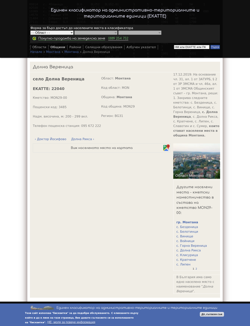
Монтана (53, 52)
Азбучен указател (141, 47)
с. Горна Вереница (191, 246)
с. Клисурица (187, 255)
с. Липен (183, 264)
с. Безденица (187, 227)
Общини (57, 47)
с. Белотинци (187, 231)
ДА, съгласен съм (212, 314)
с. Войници (185, 241)
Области (39, 47)
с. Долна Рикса (188, 250)
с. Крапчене (186, 260)
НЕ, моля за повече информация (71, 322)
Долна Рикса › (82, 139)
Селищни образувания (103, 47)
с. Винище (184, 236)
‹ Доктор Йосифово (50, 139)
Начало (36, 52)
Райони (75, 47)
